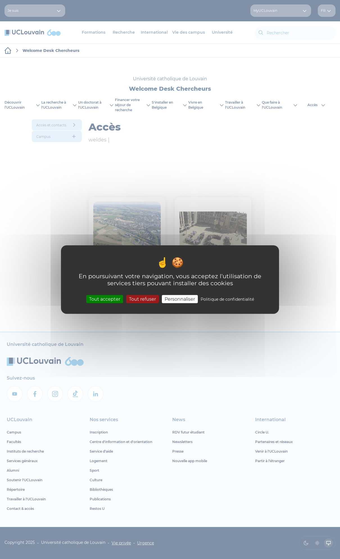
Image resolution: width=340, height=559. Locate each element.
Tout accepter (104, 299)
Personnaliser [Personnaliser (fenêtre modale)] (180, 299)
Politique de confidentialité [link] (227, 299)
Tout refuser (142, 299)
